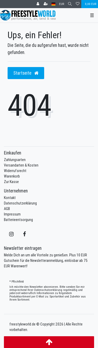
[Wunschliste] (77, 4)
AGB (7, 208)
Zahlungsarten (15, 159)
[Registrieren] (46, 4)
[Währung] (61, 4)
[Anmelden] (38, 4)
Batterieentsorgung (18, 219)
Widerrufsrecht (15, 170)
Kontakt (10, 197)
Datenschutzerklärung (20, 203)
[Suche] (70, 4)
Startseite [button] (25, 73)
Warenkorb (12, 176)
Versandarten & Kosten (21, 165)
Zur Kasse (11, 181)
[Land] (53, 4)
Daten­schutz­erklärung (48, 290)
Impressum (12, 214)
